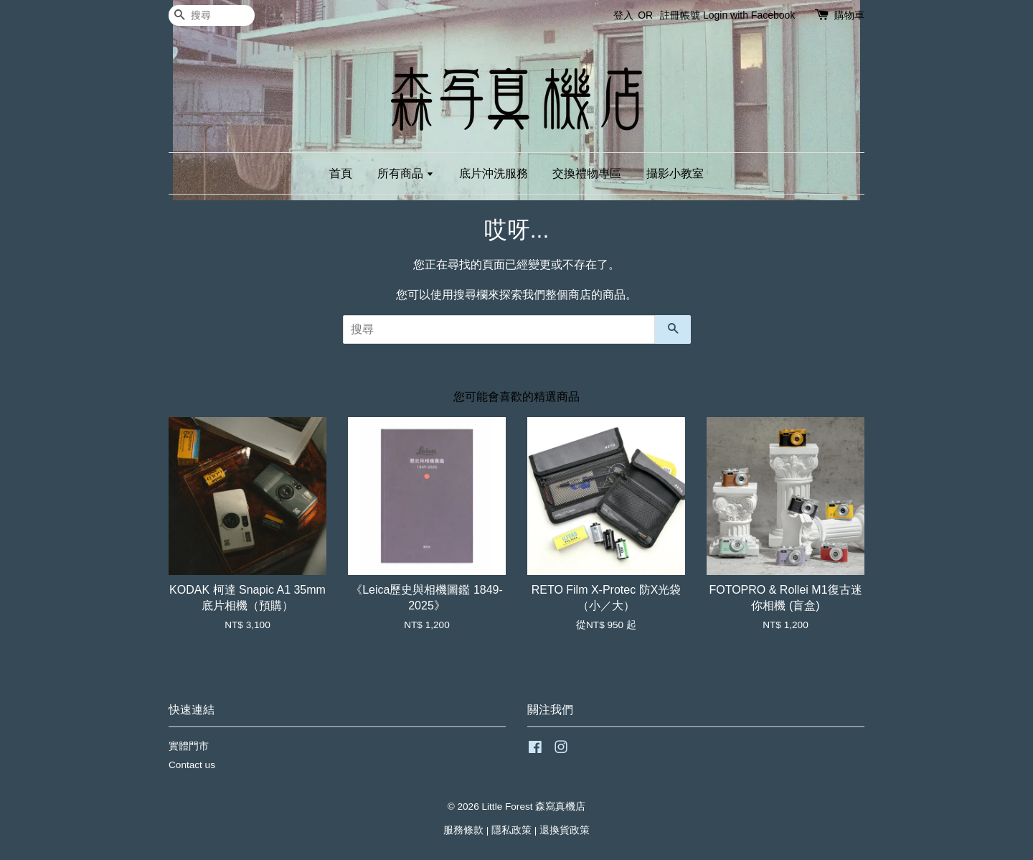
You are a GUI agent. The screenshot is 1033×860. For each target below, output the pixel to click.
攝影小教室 (675, 173)
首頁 (340, 173)
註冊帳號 (680, 15)
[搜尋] (212, 15)
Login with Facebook (749, 15)
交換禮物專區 (586, 173)
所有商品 (405, 173)
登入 (623, 15)
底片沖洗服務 (493, 173)
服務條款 (463, 830)
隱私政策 (511, 830)
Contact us (192, 764)
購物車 (849, 15)
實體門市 (189, 746)
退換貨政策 (564, 830)
